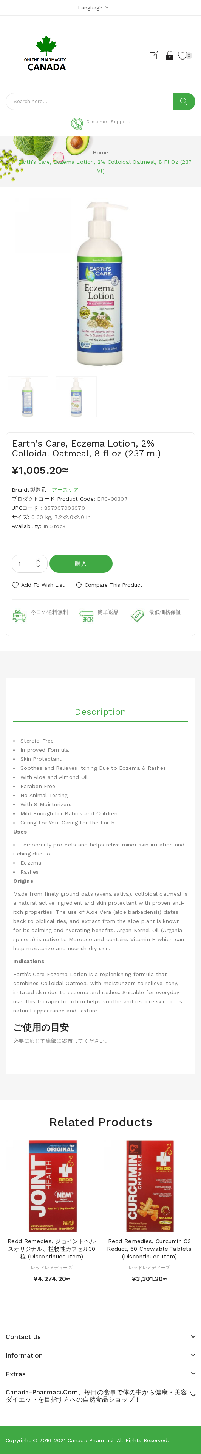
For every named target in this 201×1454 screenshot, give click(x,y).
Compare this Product (113, 585)
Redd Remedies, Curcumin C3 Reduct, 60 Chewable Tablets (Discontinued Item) (149, 1249)
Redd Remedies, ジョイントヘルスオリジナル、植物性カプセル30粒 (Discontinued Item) (52, 1249)
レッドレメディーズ (52, 1268)
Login (170, 55)
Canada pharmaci (90, 1440)
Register (157, 55)
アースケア (65, 490)
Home (100, 152)
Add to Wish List (43, 585)
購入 (81, 563)
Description (100, 712)
